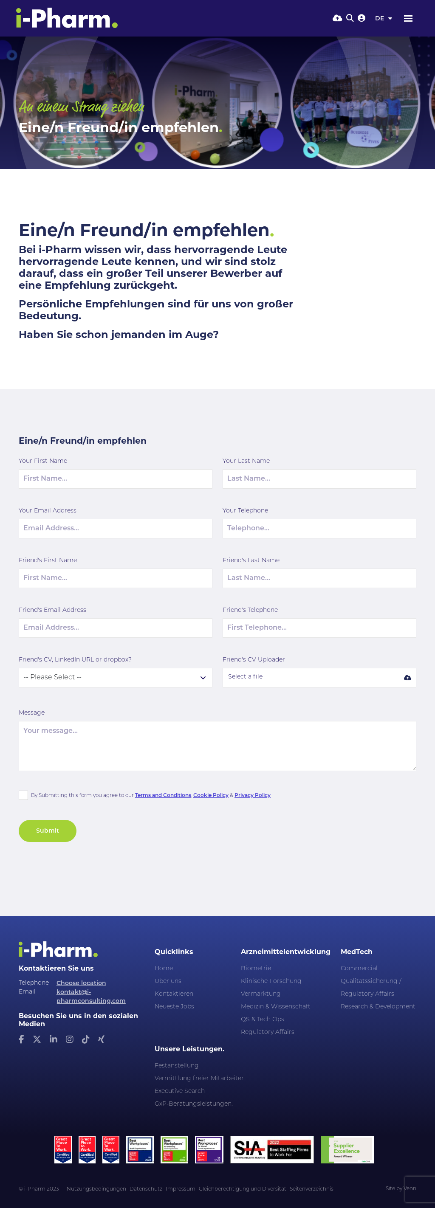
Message (32, 713)
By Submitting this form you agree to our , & (151, 795)
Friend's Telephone (250, 610)
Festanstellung (177, 1066)
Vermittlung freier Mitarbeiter (199, 1079)
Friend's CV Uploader (254, 660)
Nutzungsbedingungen (96, 1189)
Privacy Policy (252, 795)
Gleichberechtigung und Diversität (242, 1189)
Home (164, 969)
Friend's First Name (48, 561)
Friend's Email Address (52, 610)
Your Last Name (246, 461)
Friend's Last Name (251, 561)
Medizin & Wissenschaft (276, 1007)
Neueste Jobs (174, 1007)
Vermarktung (261, 994)
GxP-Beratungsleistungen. (194, 1104)
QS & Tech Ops (262, 1020)
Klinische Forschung (271, 981)
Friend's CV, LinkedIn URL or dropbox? (75, 660)
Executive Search (180, 1091)
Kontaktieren (174, 994)
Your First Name (43, 461)
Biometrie (256, 969)
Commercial (359, 969)
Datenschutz (146, 1189)
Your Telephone (245, 511)
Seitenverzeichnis (311, 1189)
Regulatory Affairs (267, 1032)
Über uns (168, 981)
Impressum (180, 1189)
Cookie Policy (211, 795)
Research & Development (378, 1007)
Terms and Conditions (163, 795)
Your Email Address (47, 511)
